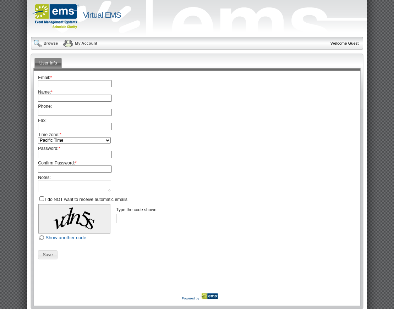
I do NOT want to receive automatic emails (86, 199)
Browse (45, 43)
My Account (79, 43)
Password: (49, 148)
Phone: (45, 106)
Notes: (44, 177)
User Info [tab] (48, 63)
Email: (45, 77)
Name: (45, 92)
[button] (48, 254)
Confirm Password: (57, 163)
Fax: (42, 120)
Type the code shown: (137, 209)
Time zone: (49, 134)
